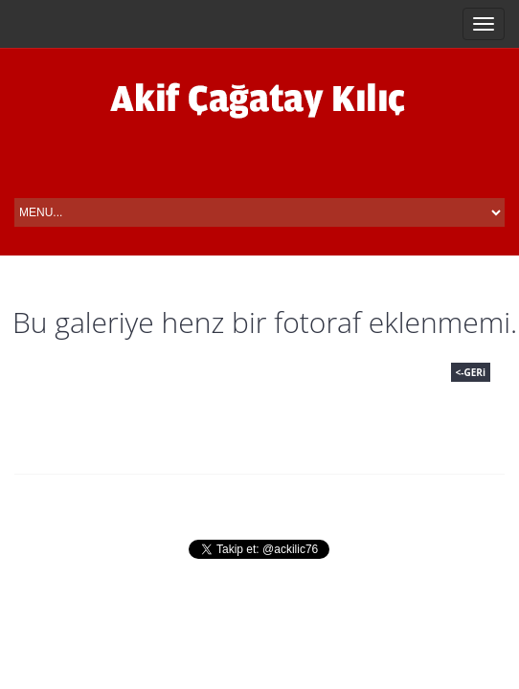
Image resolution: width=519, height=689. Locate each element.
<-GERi (470, 372)
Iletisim (467, 503)
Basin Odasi (367, 503)
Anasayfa (57, 503)
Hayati (147, 503)
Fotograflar (249, 503)
